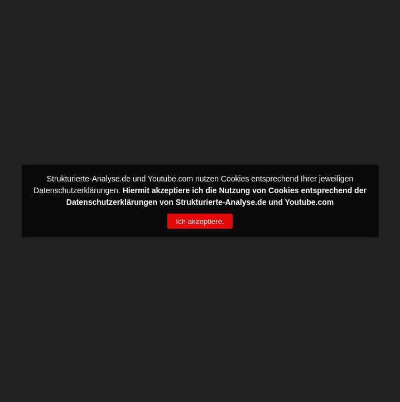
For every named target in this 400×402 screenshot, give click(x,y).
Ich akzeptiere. (200, 221)
